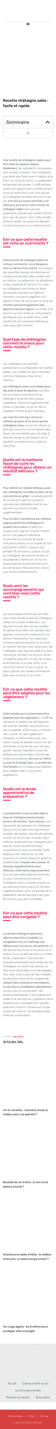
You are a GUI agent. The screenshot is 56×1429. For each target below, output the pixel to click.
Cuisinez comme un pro (35, 1383)
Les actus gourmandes (28, 1390)
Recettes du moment (18, 1397)
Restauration (43, 1397)
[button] (28, 23)
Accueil (12, 1383)
